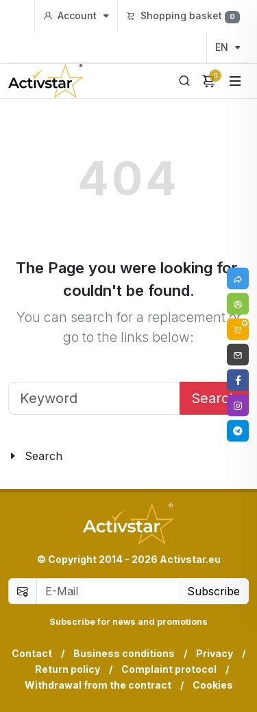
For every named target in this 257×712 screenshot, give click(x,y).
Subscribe (213, 591)
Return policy (67, 669)
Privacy (214, 653)
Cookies (213, 685)
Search (214, 398)
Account (76, 15)
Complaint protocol (169, 669)
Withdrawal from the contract (98, 685)
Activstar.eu (190, 559)
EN (228, 47)
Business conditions (124, 653)
